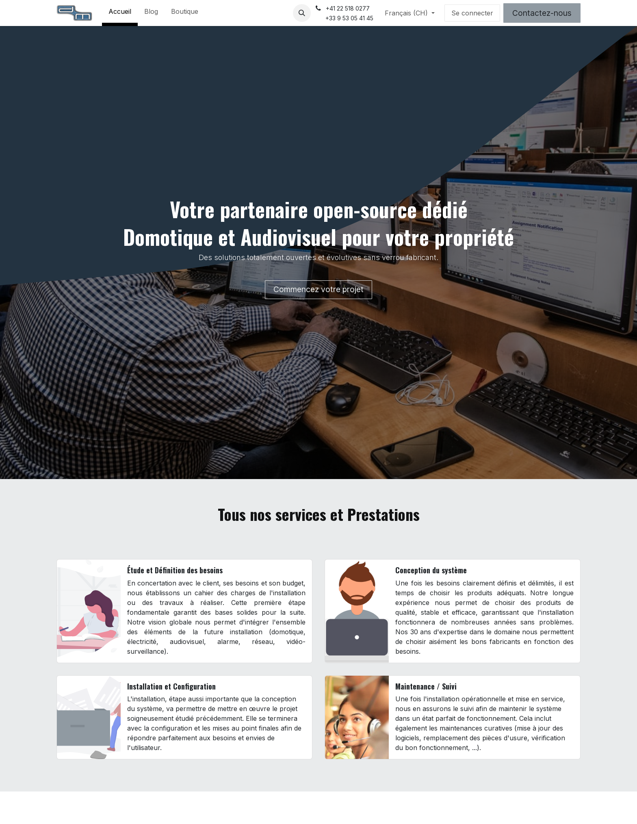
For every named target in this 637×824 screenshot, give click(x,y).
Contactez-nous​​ (542, 13)
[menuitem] (120, 13)
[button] (302, 13)
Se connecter (472, 13)
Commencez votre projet (318, 289)
